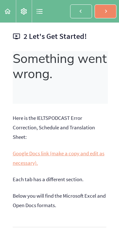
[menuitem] (24, 11)
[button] (8, 11)
